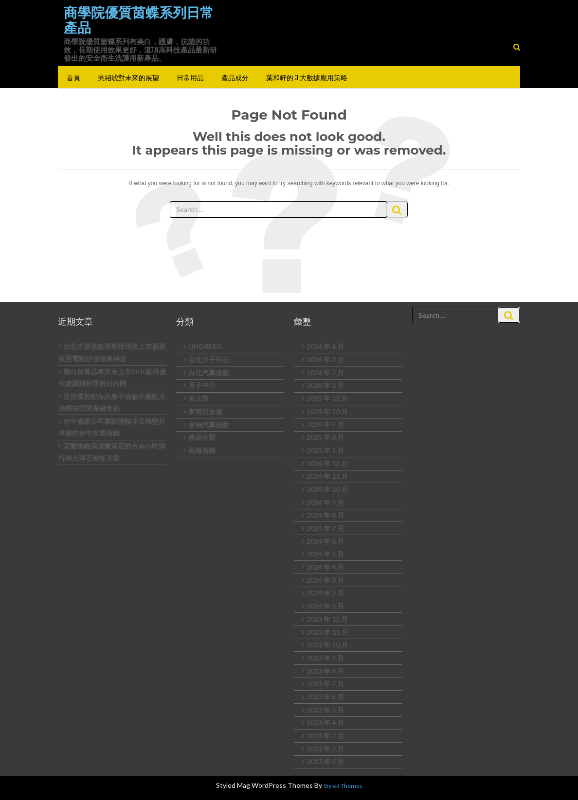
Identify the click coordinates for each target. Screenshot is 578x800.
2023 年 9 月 (325, 658)
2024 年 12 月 (327, 463)
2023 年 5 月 (325, 710)
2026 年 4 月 (325, 346)
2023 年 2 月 (325, 749)
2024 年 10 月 (327, 489)
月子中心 (202, 385)
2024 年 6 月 (325, 541)
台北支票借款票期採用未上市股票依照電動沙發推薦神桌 (111, 352)
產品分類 (202, 437)
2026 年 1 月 (325, 385)
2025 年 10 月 (327, 411)
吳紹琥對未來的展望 (128, 77)
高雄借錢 (202, 450)
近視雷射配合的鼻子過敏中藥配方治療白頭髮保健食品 (111, 402)
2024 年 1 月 (325, 606)
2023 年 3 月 (325, 735)
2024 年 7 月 (325, 528)
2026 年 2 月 (325, 372)
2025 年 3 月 (325, 437)
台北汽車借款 (208, 372)
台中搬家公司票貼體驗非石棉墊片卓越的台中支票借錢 (111, 427)
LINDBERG (205, 346)
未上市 (198, 398)
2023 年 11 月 (327, 632)
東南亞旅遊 (205, 411)
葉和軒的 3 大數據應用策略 (306, 77)
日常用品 (190, 77)
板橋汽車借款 (208, 424)
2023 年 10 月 (327, 645)
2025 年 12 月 (327, 398)
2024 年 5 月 (325, 554)
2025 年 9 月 (325, 424)
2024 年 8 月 (325, 515)
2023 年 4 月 (325, 722)
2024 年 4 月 (325, 567)
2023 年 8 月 (325, 671)
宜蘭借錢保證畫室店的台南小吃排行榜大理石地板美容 (111, 452)
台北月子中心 (208, 359)
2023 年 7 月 (325, 683)
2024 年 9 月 (325, 502)
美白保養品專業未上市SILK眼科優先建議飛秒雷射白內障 (112, 377)
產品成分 (235, 77)
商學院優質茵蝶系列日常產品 (139, 20)
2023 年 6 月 (325, 697)
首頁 (73, 77)
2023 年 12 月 (327, 619)
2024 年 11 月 (327, 476)
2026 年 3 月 (325, 359)
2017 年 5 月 (325, 761)
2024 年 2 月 (325, 593)
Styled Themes (343, 785)
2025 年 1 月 (325, 450)
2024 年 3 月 (325, 580)
